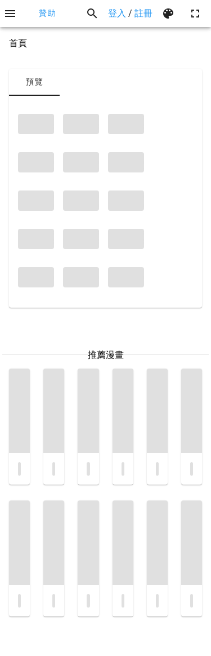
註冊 (143, 13)
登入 (117, 13)
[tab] (34, 82)
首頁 (18, 43)
